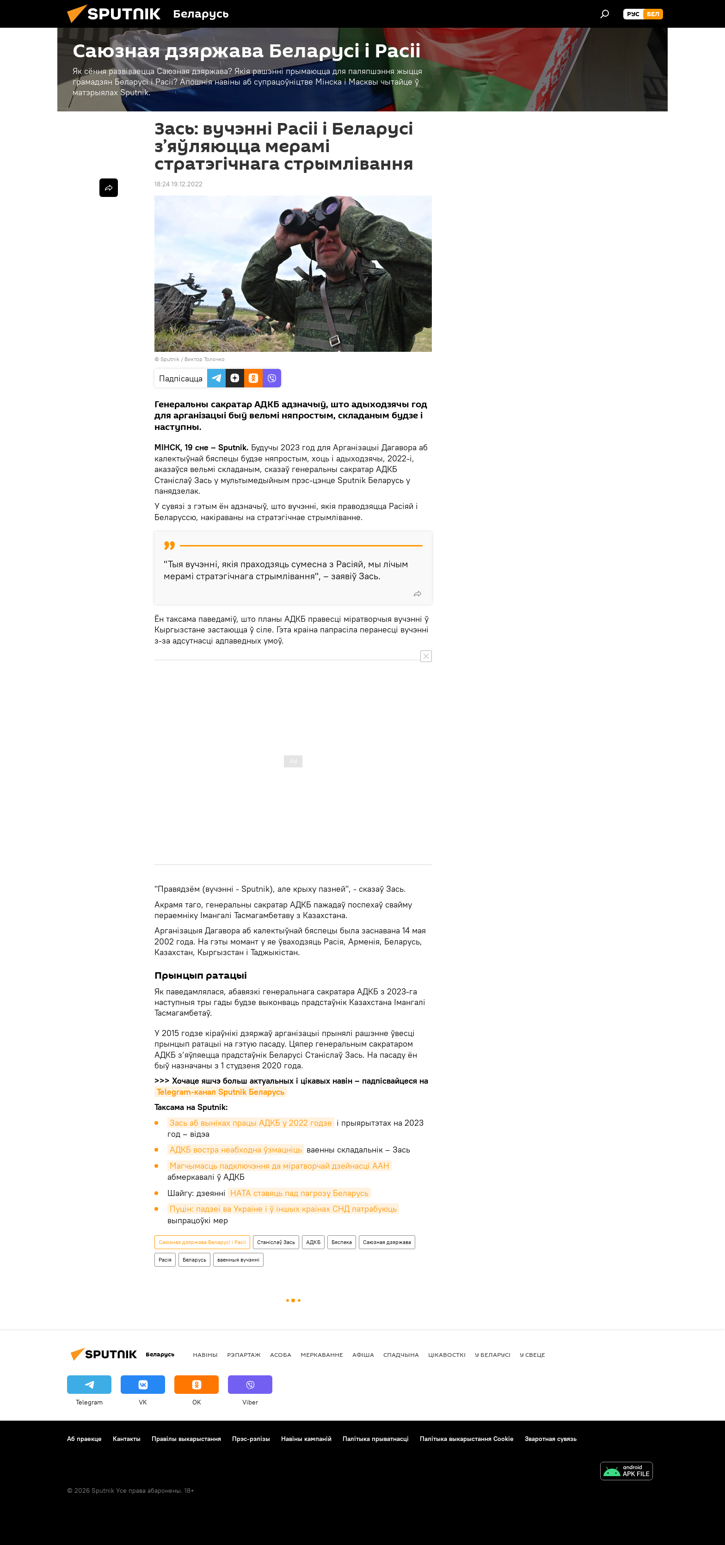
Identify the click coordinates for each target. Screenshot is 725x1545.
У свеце (532, 1354)
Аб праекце (84, 1439)
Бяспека (342, 1241)
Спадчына (401, 1354)
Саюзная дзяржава (387, 1241)
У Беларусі (492, 1354)
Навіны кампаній (306, 1439)
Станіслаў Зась (276, 1241)
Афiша (363, 1354)
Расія (165, 1259)
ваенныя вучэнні (238, 1259)
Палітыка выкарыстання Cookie (467, 1439)
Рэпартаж (244, 1354)
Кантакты (127, 1439)
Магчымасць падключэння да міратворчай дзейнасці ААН (279, 1165)
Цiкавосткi (447, 1354)
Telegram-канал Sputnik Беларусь (220, 1091)
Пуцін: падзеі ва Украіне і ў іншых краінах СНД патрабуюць (283, 1208)
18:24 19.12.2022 (178, 184)
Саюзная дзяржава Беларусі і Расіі (202, 1241)
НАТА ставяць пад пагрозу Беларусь (299, 1193)
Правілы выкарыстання (186, 1439)
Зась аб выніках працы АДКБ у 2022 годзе (251, 1122)
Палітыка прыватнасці (376, 1439)
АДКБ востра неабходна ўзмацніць (236, 1149)
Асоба (280, 1354)
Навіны (205, 1354)
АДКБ (313, 1241)
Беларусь (194, 1259)
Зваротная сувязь (551, 1439)
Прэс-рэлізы (251, 1439)
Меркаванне (322, 1354)
